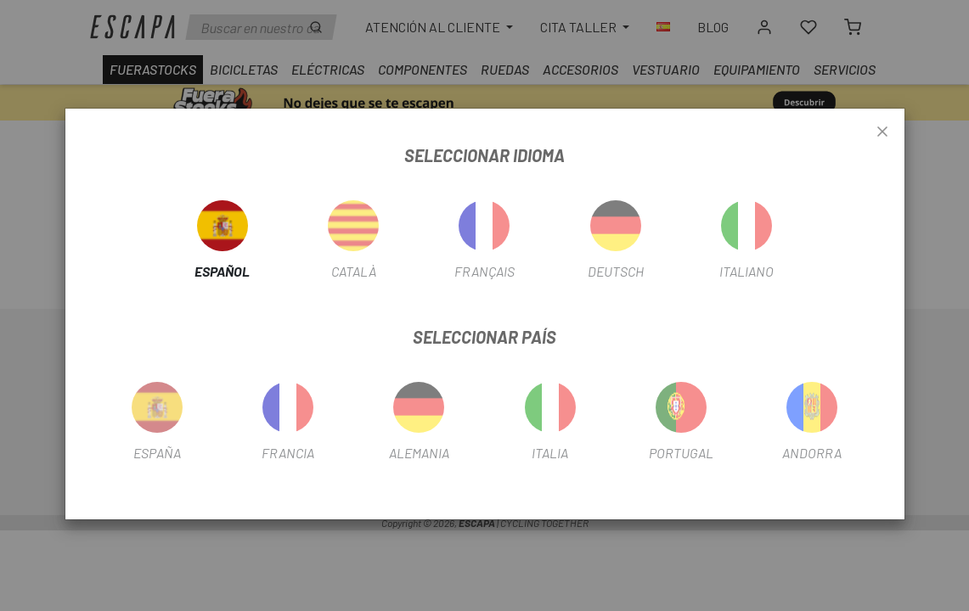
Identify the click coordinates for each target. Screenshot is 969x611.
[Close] (882, 132)
